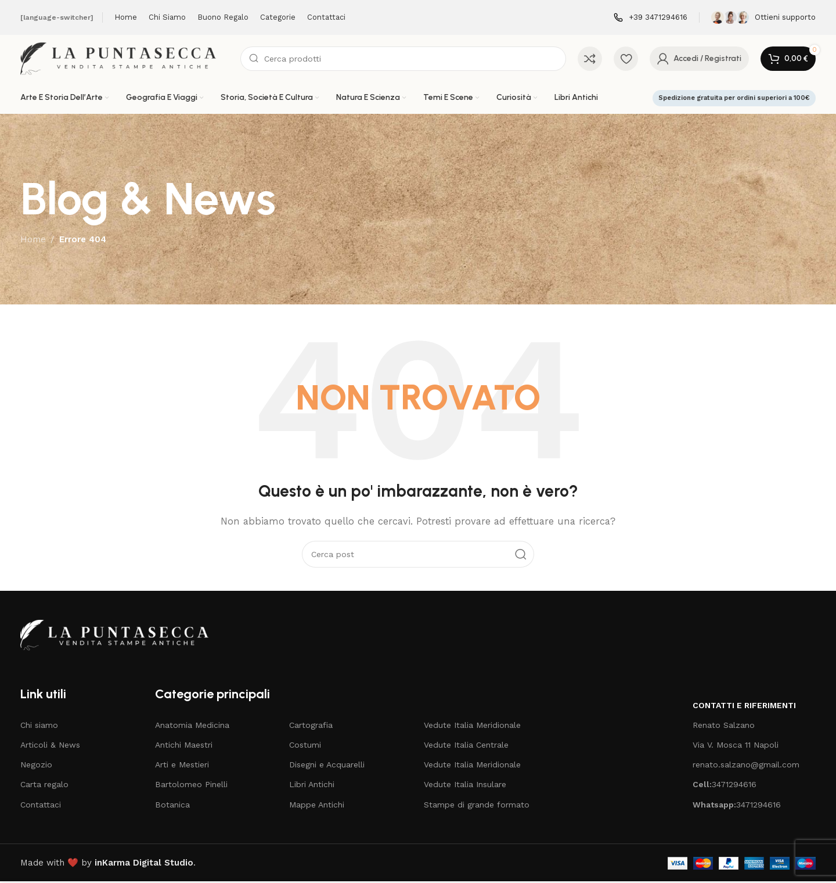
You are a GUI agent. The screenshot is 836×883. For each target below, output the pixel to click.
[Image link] (120, 636)
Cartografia (311, 726)
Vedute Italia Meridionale (472, 726)
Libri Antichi (311, 786)
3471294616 (724, 786)
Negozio (36, 766)
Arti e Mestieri (182, 766)
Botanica (172, 806)
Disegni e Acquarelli (327, 766)
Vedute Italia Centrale (466, 746)
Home (33, 241)
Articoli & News (50, 746)
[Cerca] (403, 59)
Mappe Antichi (316, 806)
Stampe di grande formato (476, 806)
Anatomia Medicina (192, 726)
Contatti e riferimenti (744, 707)
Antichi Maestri (183, 746)
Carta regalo (44, 786)
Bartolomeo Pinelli (191, 786)
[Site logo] (124, 58)
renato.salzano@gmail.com (746, 766)
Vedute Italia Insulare (465, 786)
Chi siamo (39, 726)
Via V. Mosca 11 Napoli (736, 746)
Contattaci (40, 806)
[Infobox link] (650, 18)
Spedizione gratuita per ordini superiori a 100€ (734, 99)
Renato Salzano (724, 726)
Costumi (305, 746)
